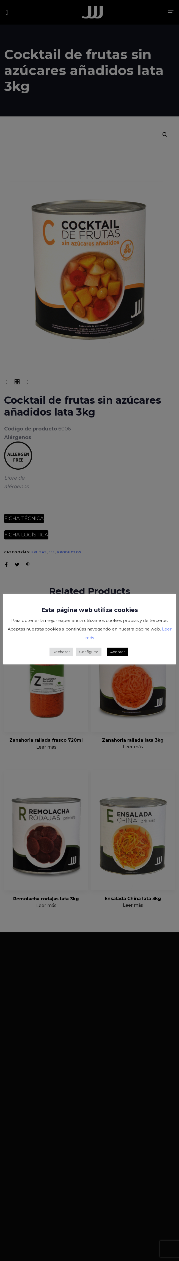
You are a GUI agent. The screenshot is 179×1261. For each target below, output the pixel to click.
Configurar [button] (88, 652)
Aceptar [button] (117, 652)
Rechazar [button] (61, 652)
